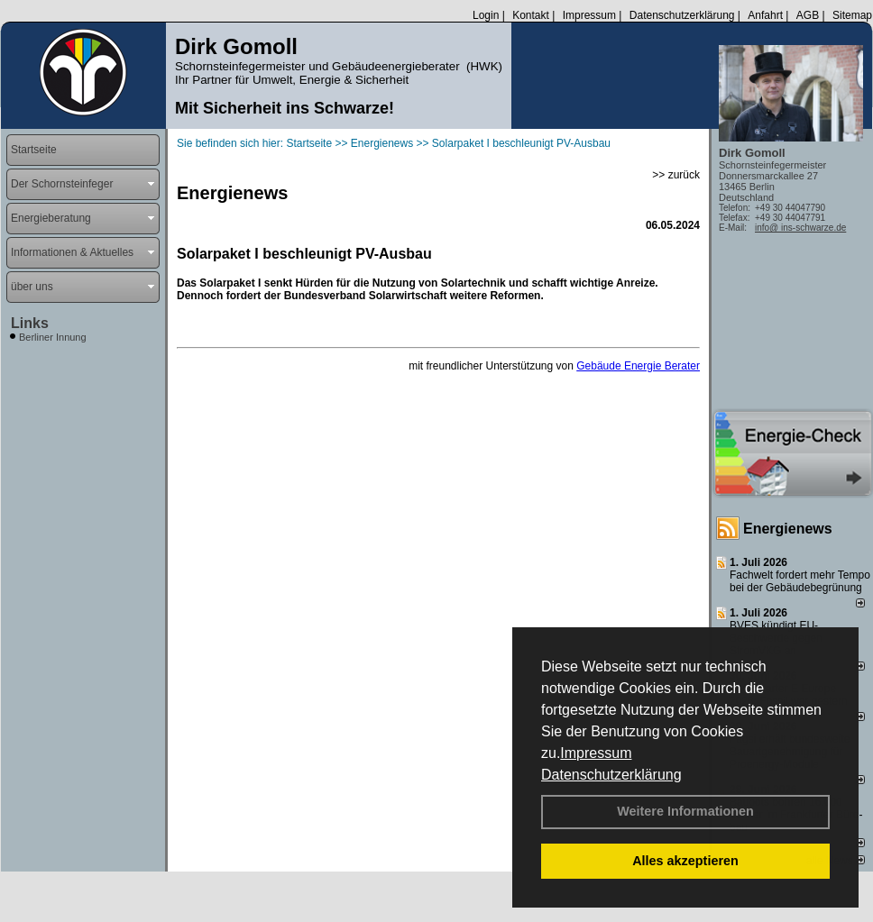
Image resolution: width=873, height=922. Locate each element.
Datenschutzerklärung (611, 774)
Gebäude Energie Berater (638, 366)
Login (486, 15)
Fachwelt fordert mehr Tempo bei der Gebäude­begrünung (800, 581)
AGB (807, 15)
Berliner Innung (53, 337)
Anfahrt (765, 15)
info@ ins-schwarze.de (800, 228)
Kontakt (530, 15)
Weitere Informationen (685, 811)
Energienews (787, 528)
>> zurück (676, 175)
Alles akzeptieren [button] (685, 861)
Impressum (595, 753)
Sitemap (852, 15)
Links (30, 323)
